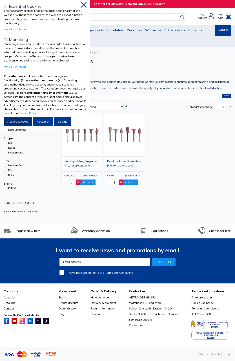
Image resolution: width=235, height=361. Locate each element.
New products (93, 30)
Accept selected (17, 121)
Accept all (43, 121)
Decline (62, 121)
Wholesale (153, 30)
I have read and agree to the (100, 272)
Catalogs (195, 30)
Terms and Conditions (119, 272)
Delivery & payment (103, 303)
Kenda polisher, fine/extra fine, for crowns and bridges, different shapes (123, 164)
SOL (209, 314)
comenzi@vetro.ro (140, 319)
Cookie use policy (202, 303)
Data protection (201, 297)
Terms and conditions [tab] (207, 291)
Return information (103, 308)
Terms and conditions (205, 308)
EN (223, 30)
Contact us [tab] (137, 291)
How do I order (100, 297)
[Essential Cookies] (5, 6)
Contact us (136, 325)
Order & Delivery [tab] (104, 291)
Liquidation (115, 30)
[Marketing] (5, 39)
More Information (15, 29)
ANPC (195, 314)
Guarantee (97, 314)
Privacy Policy (28, 113)
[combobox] (121, 17)
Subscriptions (174, 30)
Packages (134, 30)
